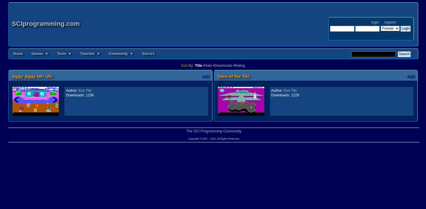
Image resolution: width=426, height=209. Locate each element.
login (375, 22)
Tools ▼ (64, 54)
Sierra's (148, 54)
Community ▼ (121, 54)
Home (18, 54)
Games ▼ (40, 54)
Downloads (223, 66)
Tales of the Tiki (233, 76)
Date (208, 66)
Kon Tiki (85, 91)
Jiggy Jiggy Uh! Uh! (32, 76)
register (390, 22)
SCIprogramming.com (46, 23)
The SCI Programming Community (214, 131)
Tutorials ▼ (90, 54)
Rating (239, 66)
